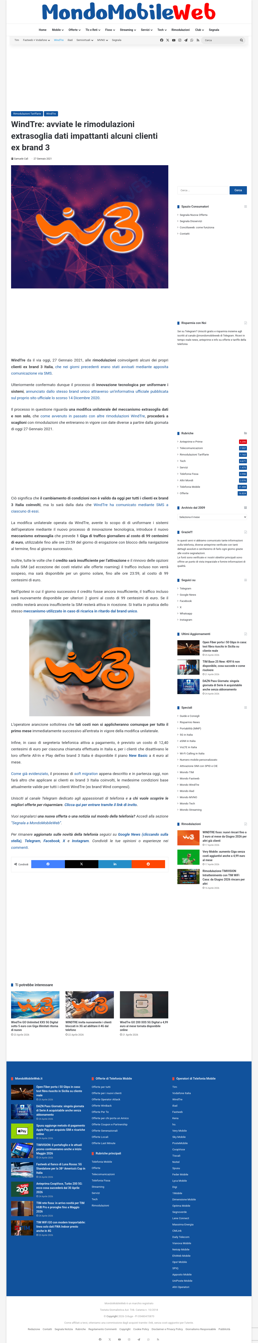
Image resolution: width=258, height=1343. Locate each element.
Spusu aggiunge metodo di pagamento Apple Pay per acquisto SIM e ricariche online (60, 1130)
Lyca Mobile (179, 1180)
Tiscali (176, 1155)
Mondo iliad (187, 791)
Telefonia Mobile (190, 486)
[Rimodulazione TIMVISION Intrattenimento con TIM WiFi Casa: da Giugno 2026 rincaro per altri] (188, 876)
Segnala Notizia (64, 1329)
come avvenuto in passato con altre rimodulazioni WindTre (93, 416)
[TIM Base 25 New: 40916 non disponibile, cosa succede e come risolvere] (188, 667)
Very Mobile (179, 1130)
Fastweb (177, 1111)
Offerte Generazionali (105, 1130)
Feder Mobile (180, 1174)
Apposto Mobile (182, 1274)
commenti (19, 847)
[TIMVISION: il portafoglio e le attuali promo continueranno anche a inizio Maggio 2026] (22, 1150)
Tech (160, 29)
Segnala (214, 29)
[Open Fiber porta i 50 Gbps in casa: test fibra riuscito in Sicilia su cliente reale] (188, 647)
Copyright (112, 1316)
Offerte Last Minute (103, 1143)
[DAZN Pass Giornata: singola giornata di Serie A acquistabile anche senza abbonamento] (188, 686)
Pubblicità (224, 1329)
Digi (174, 1186)
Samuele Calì (21, 158)
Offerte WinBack (102, 1105)
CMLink (177, 1230)
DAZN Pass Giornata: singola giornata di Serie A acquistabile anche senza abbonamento (222, 685)
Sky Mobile (179, 1136)
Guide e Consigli (190, 715)
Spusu (176, 1168)
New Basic (138, 755)
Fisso (108, 29)
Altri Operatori (180, 1287)
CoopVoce (178, 1149)
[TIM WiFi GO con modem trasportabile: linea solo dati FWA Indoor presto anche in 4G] (22, 1227)
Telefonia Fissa (189, 473)
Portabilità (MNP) (190, 728)
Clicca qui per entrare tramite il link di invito (100, 804)
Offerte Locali (100, 1136)
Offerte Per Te (100, 1111)
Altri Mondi (186, 480)
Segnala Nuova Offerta (193, 214)
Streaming (126, 29)
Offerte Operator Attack (106, 1099)
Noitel (176, 1161)
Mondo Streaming (191, 809)
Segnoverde (179, 1212)
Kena (175, 1118)
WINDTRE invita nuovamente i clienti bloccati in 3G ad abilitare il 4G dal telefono (88, 1026)
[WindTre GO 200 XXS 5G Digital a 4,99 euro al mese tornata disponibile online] (144, 1004)
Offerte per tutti (101, 1086)
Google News (188, 594)
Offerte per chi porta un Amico (110, 1118)
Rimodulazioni (181, 29)
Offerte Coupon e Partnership (109, 1124)
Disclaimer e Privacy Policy (167, 1329)
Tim (17, 40)
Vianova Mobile (181, 1243)
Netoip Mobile (180, 1249)
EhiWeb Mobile (181, 1255)
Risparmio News (190, 722)
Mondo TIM (187, 772)
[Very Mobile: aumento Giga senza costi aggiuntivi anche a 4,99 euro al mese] (188, 857)
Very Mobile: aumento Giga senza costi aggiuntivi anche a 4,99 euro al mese (224, 856)
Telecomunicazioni (191, 448)
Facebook (52, 841)
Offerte (73, 29)
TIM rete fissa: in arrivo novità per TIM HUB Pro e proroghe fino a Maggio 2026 (60, 1207)
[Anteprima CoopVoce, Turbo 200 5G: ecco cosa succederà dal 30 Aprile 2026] (22, 1189)
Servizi (145, 29)
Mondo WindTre (189, 784)
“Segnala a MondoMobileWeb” (36, 823)
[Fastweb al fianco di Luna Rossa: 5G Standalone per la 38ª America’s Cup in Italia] (22, 1169)
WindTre (59, 40)
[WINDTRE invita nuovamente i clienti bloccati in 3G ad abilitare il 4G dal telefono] (90, 1004)
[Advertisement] (129, 77)
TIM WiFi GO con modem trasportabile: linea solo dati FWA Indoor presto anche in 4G (60, 1226)
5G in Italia (186, 734)
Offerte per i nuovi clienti (107, 1093)
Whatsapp (186, 613)
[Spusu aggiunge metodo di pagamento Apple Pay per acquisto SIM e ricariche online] (22, 1131)
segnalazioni (197, 553)
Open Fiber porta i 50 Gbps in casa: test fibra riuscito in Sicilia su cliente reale (225, 646)
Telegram (32, 841)
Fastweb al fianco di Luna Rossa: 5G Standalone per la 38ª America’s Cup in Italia (60, 1168)
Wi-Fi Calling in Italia (192, 753)
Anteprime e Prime (191, 441)
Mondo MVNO (188, 797)
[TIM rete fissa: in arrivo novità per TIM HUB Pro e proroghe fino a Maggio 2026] (22, 1208)
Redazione (34, 1329)
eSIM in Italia (188, 741)
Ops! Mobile (179, 1262)
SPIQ (175, 1268)
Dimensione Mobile (184, 1199)
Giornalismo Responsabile (200, 1329)
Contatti (184, 233)
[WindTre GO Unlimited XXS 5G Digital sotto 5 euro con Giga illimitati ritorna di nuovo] (35, 1004)
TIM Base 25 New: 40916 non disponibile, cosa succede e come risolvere (224, 666)
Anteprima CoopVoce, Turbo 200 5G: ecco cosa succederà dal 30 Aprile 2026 (59, 1188)
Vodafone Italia (181, 1093)
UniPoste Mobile (182, 1280)
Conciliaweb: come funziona (197, 227)
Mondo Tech (187, 803)
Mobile (56, 29)
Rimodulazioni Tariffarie (27, 113)
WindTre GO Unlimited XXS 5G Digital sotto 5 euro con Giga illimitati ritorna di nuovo (34, 1026)
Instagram (80, 841)
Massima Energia (183, 1224)
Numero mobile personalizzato (198, 759)
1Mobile (177, 1193)
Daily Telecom (180, 1237)
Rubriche (81, 1329)
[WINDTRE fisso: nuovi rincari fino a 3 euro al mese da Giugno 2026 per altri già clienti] (188, 837)
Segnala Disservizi (191, 221)
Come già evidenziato (29, 773)
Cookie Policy (141, 1329)
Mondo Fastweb (189, 778)
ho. (174, 1124)
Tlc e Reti (91, 29)
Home (42, 29)
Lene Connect (180, 1218)
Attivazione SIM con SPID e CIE (199, 766)
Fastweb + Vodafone (35, 40)
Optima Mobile (181, 1205)
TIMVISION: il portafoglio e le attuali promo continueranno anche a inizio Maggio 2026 (59, 1149)
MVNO (101, 40)
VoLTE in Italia (188, 747)
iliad (70, 40)
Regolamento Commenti (102, 1329)
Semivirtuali (83, 40)
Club (198, 29)
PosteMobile (180, 1143)
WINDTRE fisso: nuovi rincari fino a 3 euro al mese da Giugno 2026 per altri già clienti (225, 836)
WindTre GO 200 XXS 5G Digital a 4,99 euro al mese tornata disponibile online (144, 1026)
